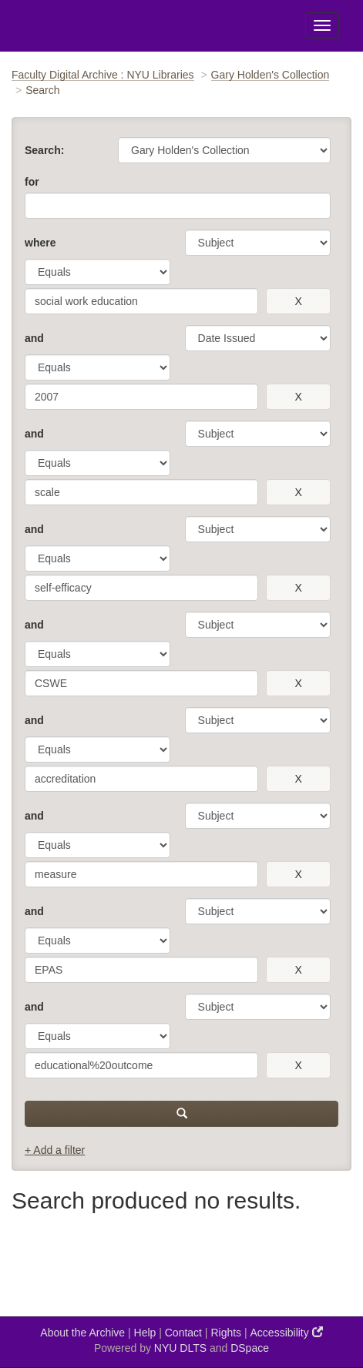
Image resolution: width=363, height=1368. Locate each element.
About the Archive (82, 1332)
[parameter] (258, 243)
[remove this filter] (298, 301)
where (40, 242)
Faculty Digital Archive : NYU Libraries (103, 75)
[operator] (97, 272)
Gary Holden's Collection (270, 75)
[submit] (181, 1114)
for (32, 182)
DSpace (249, 1348)
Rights (225, 1332)
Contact (183, 1332)
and (34, 338)
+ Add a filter (55, 1150)
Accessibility (286, 1332)
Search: (44, 150)
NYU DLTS (180, 1348)
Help (145, 1332)
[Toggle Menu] (322, 25)
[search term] (141, 301)
